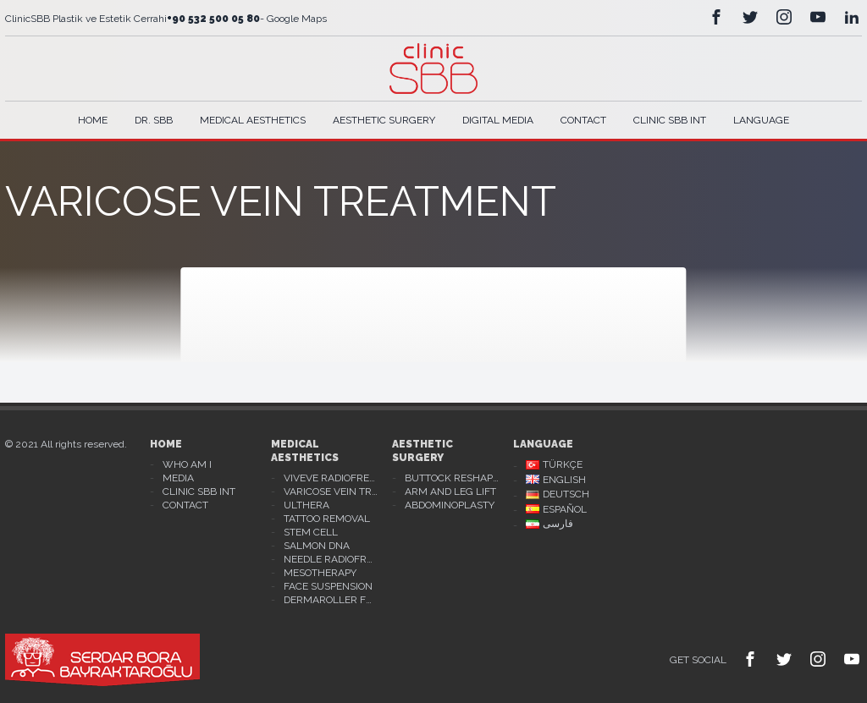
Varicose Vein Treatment (331, 491)
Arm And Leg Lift (450, 491)
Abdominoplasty (449, 505)
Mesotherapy (320, 573)
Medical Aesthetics (253, 120)
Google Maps (295, 19)
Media (178, 478)
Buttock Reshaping (452, 478)
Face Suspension (328, 586)
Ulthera (306, 505)
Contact (583, 120)
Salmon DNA (317, 546)
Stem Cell (311, 532)
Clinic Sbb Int (199, 491)
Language (761, 120)
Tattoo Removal (327, 519)
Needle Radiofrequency (331, 559)
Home (93, 120)
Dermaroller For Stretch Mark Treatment (331, 600)
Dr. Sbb (154, 120)
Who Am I (187, 464)
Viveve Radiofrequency (331, 478)
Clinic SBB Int (669, 120)
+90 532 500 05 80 (213, 19)
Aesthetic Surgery (384, 120)
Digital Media (497, 120)
